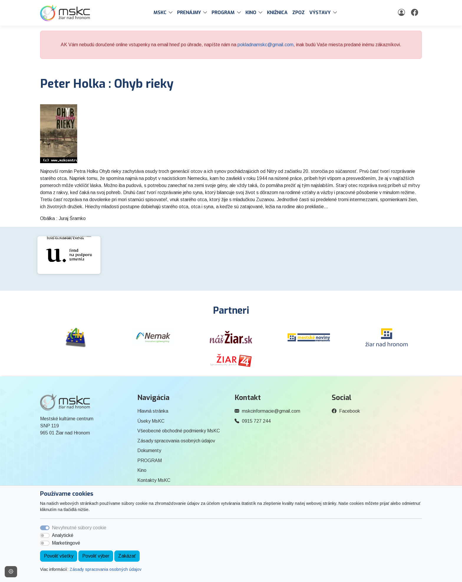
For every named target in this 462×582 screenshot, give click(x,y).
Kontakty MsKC (153, 480)
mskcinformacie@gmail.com (271, 411)
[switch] (45, 535)
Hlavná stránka (152, 411)
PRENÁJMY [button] (189, 12)
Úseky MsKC (150, 421)
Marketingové (66, 542)
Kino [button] (250, 12)
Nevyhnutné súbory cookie (79, 527)
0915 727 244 (256, 421)
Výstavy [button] (320, 12)
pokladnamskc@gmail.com (265, 44)
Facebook (349, 411)
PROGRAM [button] (223, 12)
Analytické (62, 535)
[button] (172, 13)
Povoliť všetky (58, 555)
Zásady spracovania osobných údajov (105, 569)
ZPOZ (298, 12)
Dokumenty (149, 450)
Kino (141, 470)
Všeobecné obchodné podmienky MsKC (178, 430)
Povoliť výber (95, 555)
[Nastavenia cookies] (11, 571)
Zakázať (127, 555)
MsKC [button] (160, 12)
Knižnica (277, 12)
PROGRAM (149, 460)
